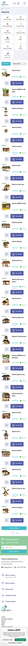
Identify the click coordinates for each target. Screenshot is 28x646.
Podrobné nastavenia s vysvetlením (14, 642)
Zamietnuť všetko (7, 639)
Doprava (3, 621)
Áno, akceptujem (20, 639)
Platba (3, 622)
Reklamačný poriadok (7, 626)
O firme (3, 617)
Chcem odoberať (14, 551)
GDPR (2, 624)
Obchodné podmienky (7, 619)
